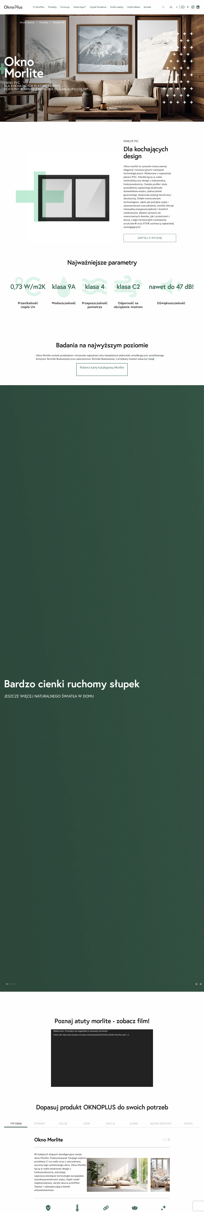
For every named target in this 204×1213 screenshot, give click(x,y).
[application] (102, 1058)
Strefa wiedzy (116, 7)
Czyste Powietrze (98, 7)
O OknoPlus (38, 7)
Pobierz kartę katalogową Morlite (102, 367)
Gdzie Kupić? (79, 7)
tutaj (151, 358)
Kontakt (147, 7)
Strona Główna (27, 22)
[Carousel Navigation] (198, 984)
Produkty (52, 7)
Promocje (64, 7)
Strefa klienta (133, 7)
